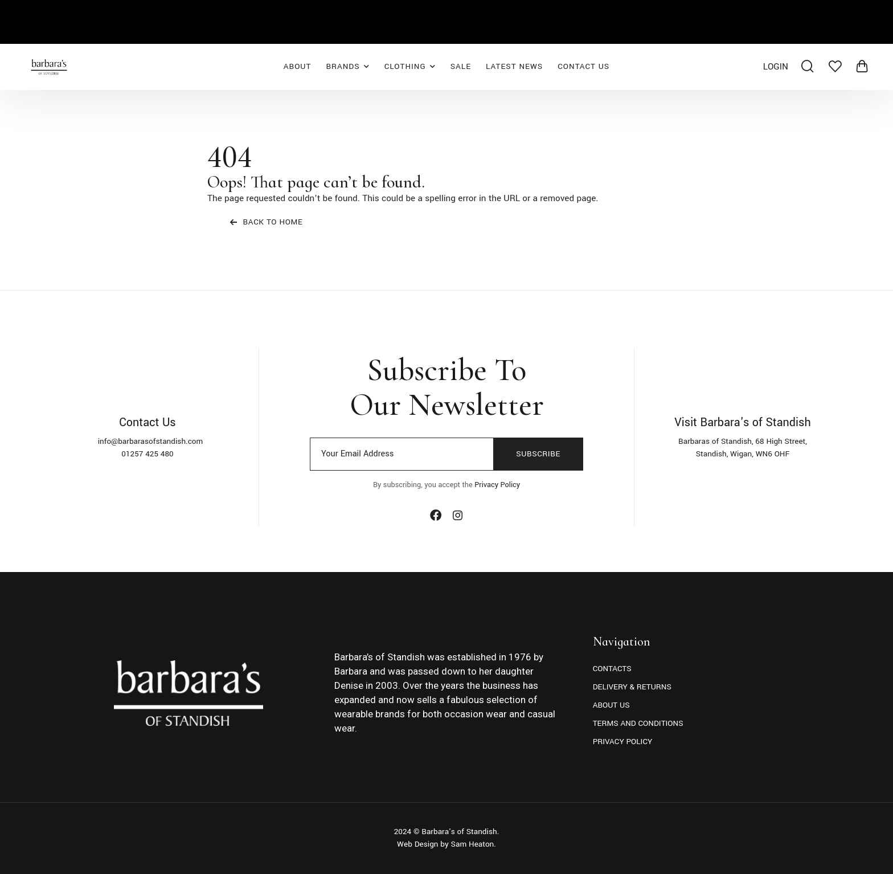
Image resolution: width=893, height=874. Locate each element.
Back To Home (266, 222)
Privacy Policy (497, 485)
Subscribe (538, 453)
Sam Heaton (472, 844)
